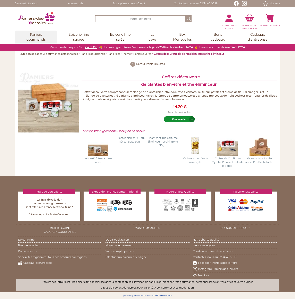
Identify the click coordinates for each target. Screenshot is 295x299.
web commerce (161, 295)
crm (169, 295)
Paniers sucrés (142, 53)
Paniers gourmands (93, 53)
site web (150, 295)
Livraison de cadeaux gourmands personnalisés (49, 53)
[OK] (189, 18)
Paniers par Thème (119, 53)
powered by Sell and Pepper (135, 295)
